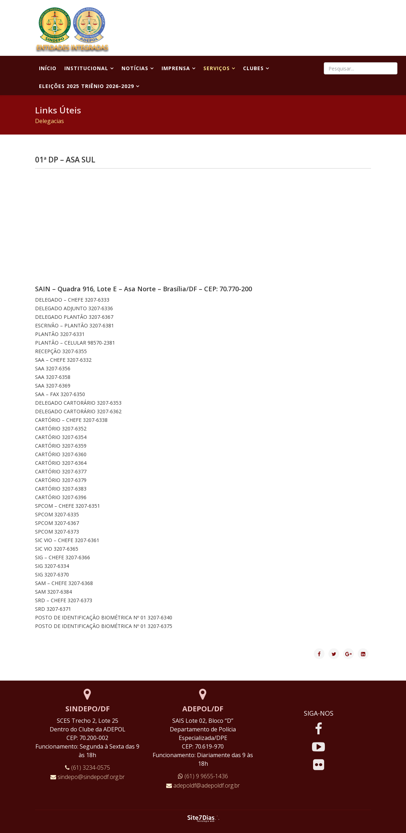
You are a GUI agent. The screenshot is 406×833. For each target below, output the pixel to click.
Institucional (86, 68)
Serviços (216, 68)
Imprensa (176, 68)
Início (47, 68)
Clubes (253, 68)
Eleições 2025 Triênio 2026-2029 (86, 86)
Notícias (135, 68)
